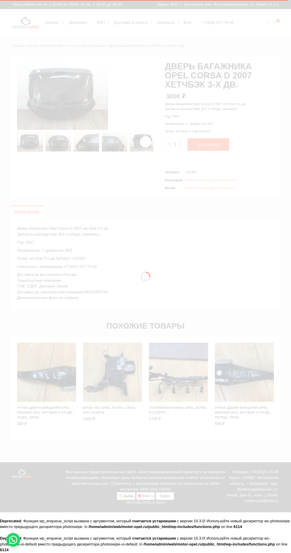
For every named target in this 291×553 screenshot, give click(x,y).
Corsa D (72, 46)
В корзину (208, 144)
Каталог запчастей (41, 46)
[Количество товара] (175, 144)
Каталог (52, 22)
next (145, 142)
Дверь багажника (93, 46)
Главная (19, 46)
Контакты (166, 22)
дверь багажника (222, 188)
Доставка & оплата (131, 22)
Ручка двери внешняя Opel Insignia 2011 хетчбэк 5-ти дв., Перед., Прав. (243, 412)
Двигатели (78, 22)
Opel (60, 46)
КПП (101, 22)
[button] (13, 540)
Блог (188, 22)
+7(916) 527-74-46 (218, 22)
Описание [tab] (27, 212)
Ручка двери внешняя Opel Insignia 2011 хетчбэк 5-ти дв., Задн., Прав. (45, 412)
